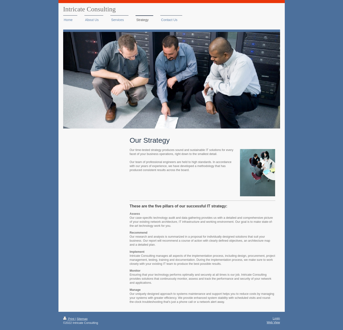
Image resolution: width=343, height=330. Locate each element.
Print (69, 319)
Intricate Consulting (89, 9)
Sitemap (82, 319)
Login (276, 318)
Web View (273, 322)
